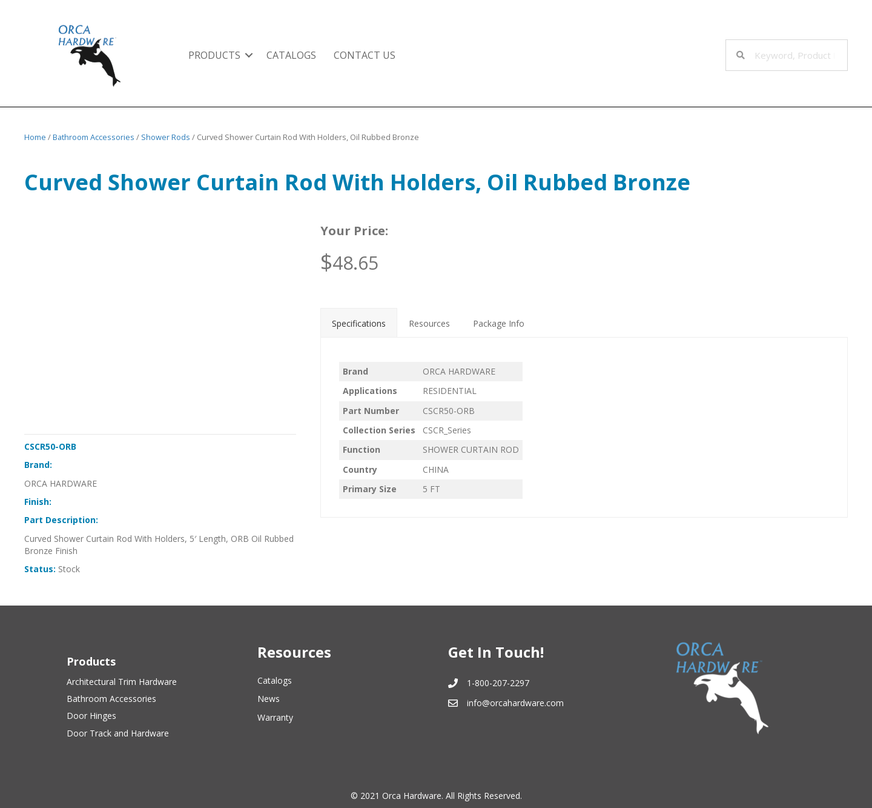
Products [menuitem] (214, 55)
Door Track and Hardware (118, 733)
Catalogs (274, 680)
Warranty (275, 717)
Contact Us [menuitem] (364, 55)
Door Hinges (91, 715)
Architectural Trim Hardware (122, 681)
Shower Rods (165, 137)
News (268, 698)
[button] (248, 55)
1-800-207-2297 (498, 683)
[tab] (358, 322)
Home (35, 137)
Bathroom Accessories (93, 137)
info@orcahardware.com (515, 703)
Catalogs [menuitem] (291, 55)
